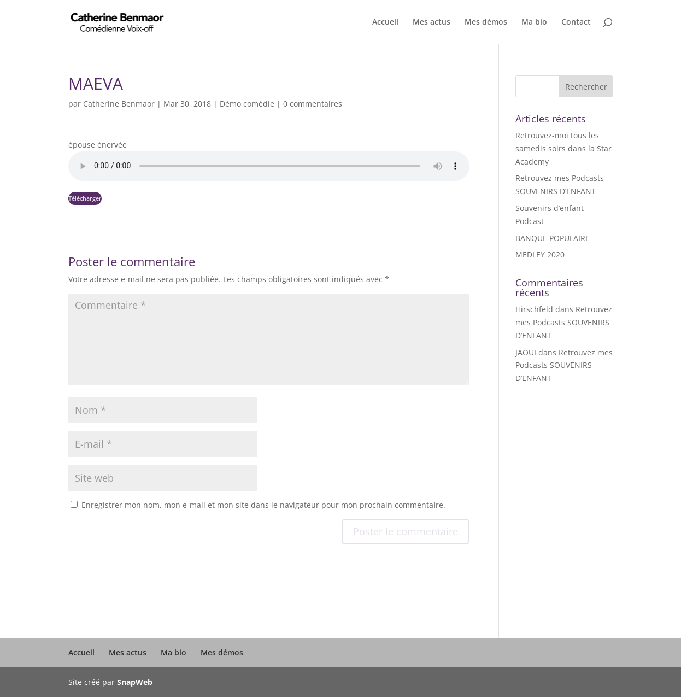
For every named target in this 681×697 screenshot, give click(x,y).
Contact (576, 22)
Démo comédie (247, 103)
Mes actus (431, 22)
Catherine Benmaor (119, 103)
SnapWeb (134, 682)
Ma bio (534, 22)
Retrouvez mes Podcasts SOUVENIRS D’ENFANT (563, 322)
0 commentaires (312, 103)
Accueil (385, 22)
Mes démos (486, 22)
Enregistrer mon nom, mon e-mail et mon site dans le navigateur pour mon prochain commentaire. (263, 505)
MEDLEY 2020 (540, 254)
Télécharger (85, 198)
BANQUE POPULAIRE (552, 238)
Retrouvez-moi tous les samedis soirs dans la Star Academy (563, 148)
